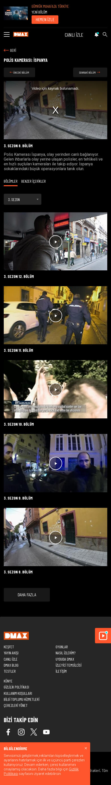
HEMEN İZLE (45, 19)
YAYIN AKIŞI (11, 652)
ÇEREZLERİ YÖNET (16, 705)
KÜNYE (8, 680)
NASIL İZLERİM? (65, 652)
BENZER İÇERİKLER (33, 181)
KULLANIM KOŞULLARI (18, 693)
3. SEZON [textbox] (14, 199)
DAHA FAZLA (27, 594)
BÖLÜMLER (11, 181)
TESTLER (10, 671)
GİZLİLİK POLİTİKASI (16, 686)
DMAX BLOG (11, 665)
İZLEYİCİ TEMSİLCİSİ (68, 665)
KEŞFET (9, 646)
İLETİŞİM (61, 671)
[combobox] (22, 199)
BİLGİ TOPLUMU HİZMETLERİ (21, 699)
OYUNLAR (62, 646)
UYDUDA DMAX (65, 659)
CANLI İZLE (74, 35)
